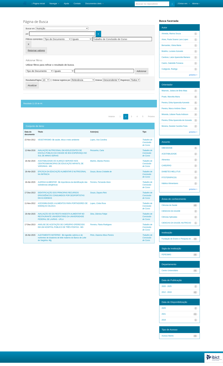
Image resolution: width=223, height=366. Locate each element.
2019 (164, 320)
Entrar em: (183, 3)
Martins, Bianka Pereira (99, 161)
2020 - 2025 (167, 286)
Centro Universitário (170, 270)
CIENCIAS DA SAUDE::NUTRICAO (176, 223)
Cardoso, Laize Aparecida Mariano (176, 57)
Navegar (54, 3)
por (27, 34)
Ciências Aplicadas (169, 217)
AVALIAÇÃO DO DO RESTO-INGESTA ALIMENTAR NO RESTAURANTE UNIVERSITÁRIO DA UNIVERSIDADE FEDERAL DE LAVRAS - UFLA (61, 216)
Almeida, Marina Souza (171, 33)
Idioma (196, 3)
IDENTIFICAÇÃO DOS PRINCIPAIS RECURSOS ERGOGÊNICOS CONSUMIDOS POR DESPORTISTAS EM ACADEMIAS (61, 195)
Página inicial (38, 3)
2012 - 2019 (167, 292)
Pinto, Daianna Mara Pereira (102, 235)
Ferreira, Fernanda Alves (100, 182)
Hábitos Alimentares (170, 183)
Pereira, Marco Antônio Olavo (174, 108)
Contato (77, 3)
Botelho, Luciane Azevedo (172, 51)
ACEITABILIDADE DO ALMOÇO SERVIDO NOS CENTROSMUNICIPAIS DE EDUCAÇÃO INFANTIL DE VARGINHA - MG (60, 163)
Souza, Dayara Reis (98, 193)
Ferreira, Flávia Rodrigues (101, 224)
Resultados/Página (33, 80)
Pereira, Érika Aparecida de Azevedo (177, 120)
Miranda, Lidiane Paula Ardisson (175, 114)
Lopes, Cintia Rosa (98, 203)
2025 (164, 308)
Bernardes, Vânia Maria (171, 45)
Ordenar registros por (61, 80)
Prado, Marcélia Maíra (171, 97)
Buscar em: (30, 29)
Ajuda (66, 3)
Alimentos (166, 160)
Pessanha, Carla (97, 150)
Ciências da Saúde (169, 205)
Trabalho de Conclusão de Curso (147, 142)
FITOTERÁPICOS (169, 177)
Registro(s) (125, 80)
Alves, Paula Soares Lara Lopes (175, 39)
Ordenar (98, 80)
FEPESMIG (166, 254)
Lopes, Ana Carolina (98, 140)
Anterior (111, 116)
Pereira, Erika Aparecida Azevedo (175, 103)
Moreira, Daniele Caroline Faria (175, 126)
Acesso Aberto (168, 336)
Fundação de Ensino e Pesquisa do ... (177, 239)
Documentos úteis (94, 3)
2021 (164, 314)
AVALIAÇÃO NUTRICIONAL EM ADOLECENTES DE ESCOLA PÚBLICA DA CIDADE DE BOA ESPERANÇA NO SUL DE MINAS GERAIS (62, 153)
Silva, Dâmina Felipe (98, 214)
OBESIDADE (167, 148)
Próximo (151, 116)
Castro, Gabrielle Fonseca (172, 63)
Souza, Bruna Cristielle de (101, 172)
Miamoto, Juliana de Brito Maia (174, 91)
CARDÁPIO (166, 166)
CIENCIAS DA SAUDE (171, 211)
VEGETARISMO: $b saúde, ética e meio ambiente (58, 140)
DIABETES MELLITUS (171, 172)
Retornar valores (36, 50)
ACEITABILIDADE (169, 154)
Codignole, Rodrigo (170, 69)
